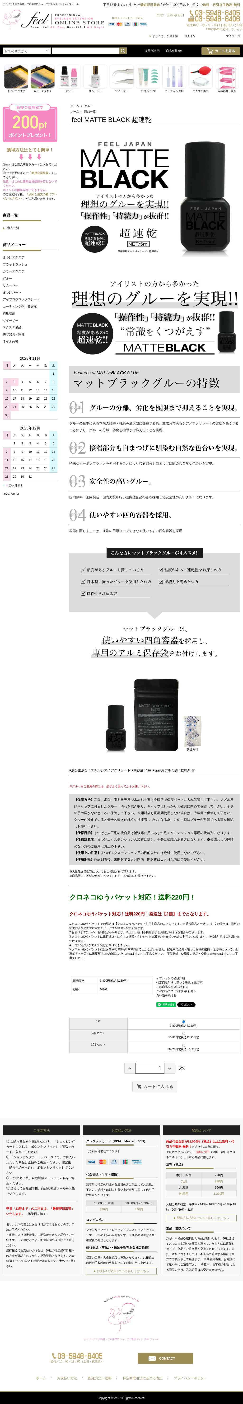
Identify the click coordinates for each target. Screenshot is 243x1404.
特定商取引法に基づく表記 (143, 1378)
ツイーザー (10, 320)
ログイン (190, 36)
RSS (6, 494)
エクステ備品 (12, 327)
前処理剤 (9, 313)
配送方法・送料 (100, 1378)
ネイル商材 (10, 341)
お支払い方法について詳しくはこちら (121, 1271)
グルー (7, 278)
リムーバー (10, 285)
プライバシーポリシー (190, 1378)
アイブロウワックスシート (21, 299)
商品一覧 (11, 228)
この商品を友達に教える (172, 987)
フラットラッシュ (15, 264)
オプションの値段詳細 (170, 978)
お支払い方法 (67, 1378)
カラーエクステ (13, 271)
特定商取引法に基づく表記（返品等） (180, 982)
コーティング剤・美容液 (20, 306)
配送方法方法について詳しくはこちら (201, 1218)
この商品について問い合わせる (176, 991)
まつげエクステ (13, 257)
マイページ (233, 36)
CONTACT (167, 1358)
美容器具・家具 (13, 334)
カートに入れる (154, 1086)
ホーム (74, 106)
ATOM (15, 494)
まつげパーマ (12, 292)
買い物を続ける (166, 995)
